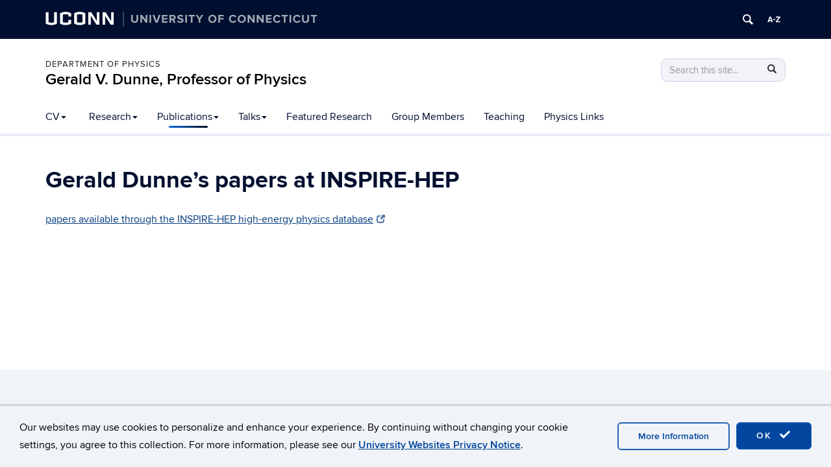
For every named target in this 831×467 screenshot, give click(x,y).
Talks (252, 116)
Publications (188, 116)
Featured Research (329, 116)
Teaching (504, 116)
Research (113, 116)
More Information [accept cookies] (673, 436)
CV (55, 116)
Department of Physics (103, 64)
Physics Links (574, 116)
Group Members (427, 116)
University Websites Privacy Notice (439, 444)
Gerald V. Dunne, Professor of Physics (175, 79)
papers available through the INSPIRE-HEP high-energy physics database (215, 219)
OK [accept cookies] (773, 435)
